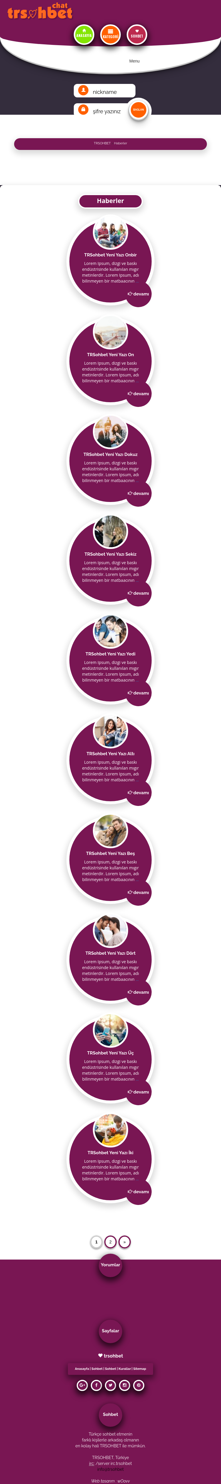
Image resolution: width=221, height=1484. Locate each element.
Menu (134, 61)
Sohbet (97, 1369)
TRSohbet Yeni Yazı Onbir (110, 255)
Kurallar (124, 1369)
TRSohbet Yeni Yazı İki (110, 1152)
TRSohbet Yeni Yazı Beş (110, 853)
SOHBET (137, 35)
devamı (141, 294)
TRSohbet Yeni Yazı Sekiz (110, 554)
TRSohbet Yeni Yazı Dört (111, 953)
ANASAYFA (84, 35)
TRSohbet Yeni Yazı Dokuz (110, 454)
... (137, 281)
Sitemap (139, 1369)
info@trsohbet (110, 1469)
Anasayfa (82, 1369)
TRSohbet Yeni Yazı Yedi (110, 654)
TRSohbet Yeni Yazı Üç (110, 1053)
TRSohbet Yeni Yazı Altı (110, 753)
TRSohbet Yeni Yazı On (110, 354)
